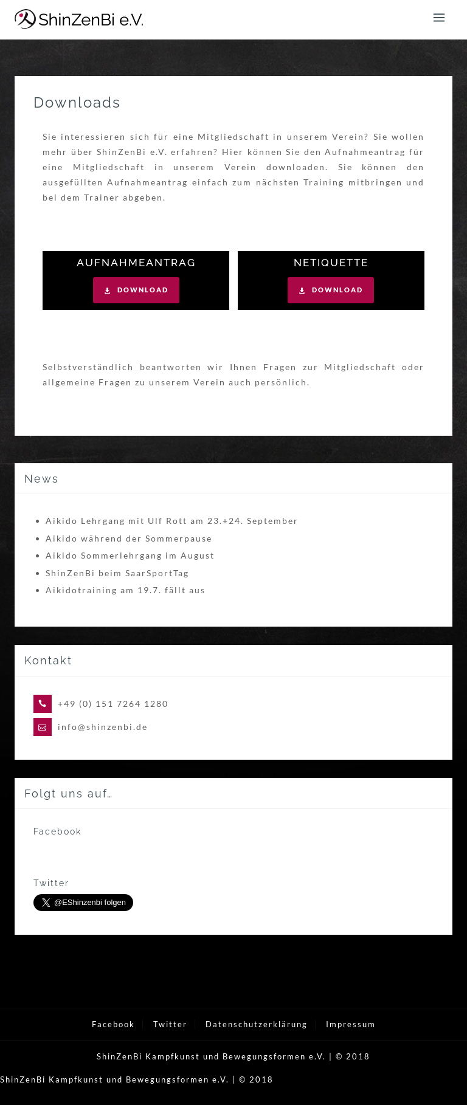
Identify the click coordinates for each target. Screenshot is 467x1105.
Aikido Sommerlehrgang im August (130, 555)
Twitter (170, 1024)
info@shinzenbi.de (103, 726)
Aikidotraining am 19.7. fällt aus (126, 590)
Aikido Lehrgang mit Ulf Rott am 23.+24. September (172, 520)
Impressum (351, 1024)
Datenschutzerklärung (257, 1024)
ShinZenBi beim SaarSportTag (117, 573)
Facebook (113, 1024)
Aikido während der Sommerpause (129, 538)
